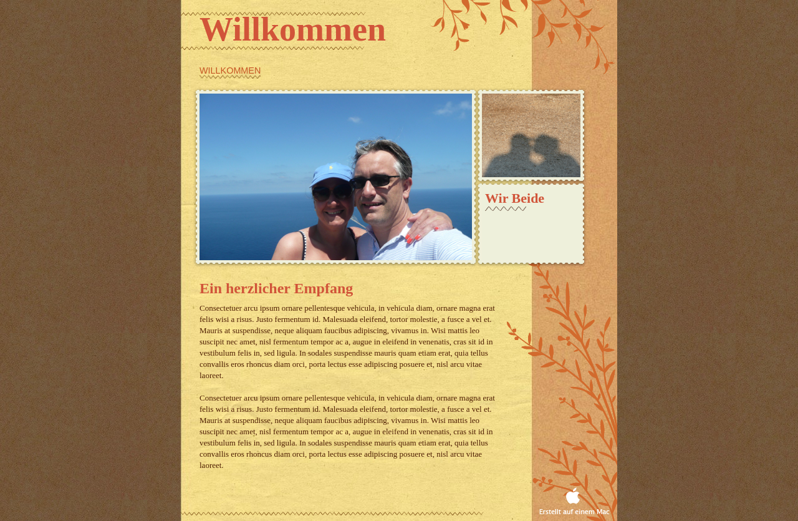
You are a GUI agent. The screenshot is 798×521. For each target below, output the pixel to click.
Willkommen (230, 70)
